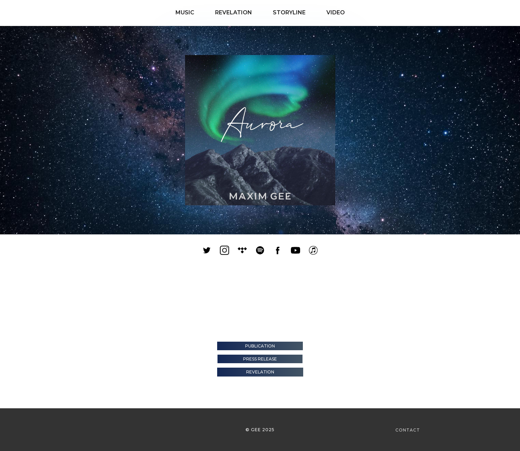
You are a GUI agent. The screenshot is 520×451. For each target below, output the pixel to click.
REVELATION (224, 12)
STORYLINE (281, 12)
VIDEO (331, 12)
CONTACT (407, 430)
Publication (260, 345)
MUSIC (180, 12)
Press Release (260, 358)
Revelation (260, 371)
